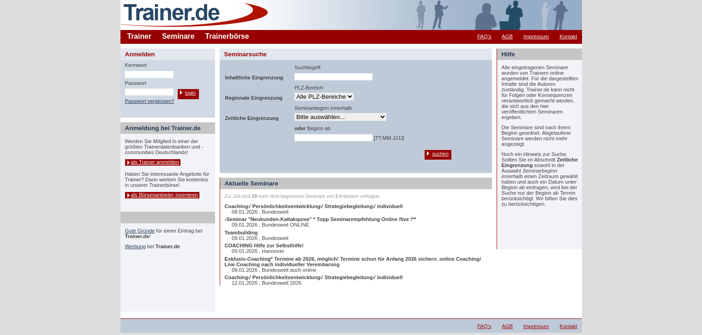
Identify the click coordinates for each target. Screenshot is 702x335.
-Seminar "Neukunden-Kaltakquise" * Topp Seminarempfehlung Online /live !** (320, 219)
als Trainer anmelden (155, 162)
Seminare (178, 36)
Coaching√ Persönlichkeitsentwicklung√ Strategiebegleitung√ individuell (314, 206)
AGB (507, 36)
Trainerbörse (227, 36)
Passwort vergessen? (149, 101)
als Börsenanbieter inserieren (164, 194)
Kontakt (568, 36)
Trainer (139, 36)
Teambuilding (241, 232)
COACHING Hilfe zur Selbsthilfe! (264, 245)
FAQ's (484, 36)
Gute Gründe (140, 230)
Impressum (536, 36)
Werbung (135, 246)
